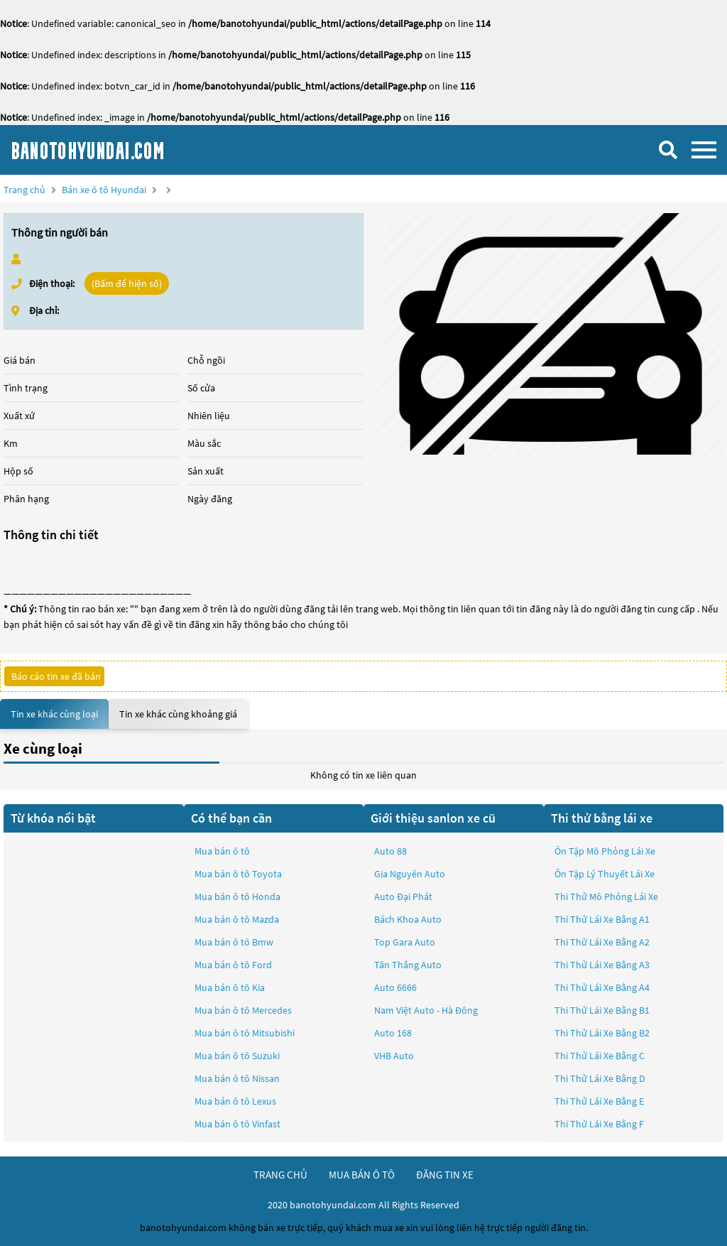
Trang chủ (24, 189)
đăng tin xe (445, 1174)
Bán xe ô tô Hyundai (104, 189)
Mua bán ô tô (222, 851)
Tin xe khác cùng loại (54, 714)
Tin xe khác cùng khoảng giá (178, 714)
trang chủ (280, 1174)
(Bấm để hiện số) (127, 283)
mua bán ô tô (362, 1174)
